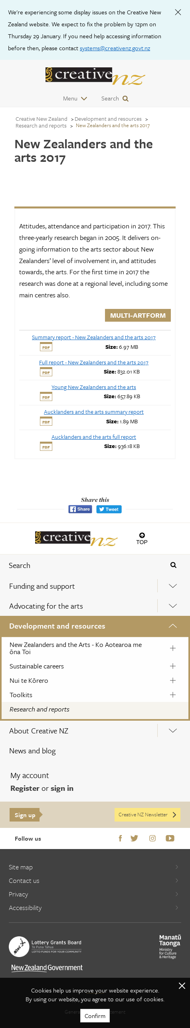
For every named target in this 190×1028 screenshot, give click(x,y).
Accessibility (94, 907)
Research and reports (39, 709)
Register (25, 787)
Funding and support (42, 585)
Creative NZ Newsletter (148, 814)
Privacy (94, 894)
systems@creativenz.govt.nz (115, 47)
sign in (62, 787)
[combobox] (79, 565)
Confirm (95, 1015)
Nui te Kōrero (29, 680)
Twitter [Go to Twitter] (134, 838)
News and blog (32, 750)
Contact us (94, 880)
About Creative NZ (38, 730)
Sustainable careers (37, 666)
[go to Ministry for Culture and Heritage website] (170, 947)
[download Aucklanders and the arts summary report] (94, 411)
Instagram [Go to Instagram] (152, 838)
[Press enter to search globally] (173, 565)
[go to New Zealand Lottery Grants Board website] (45, 946)
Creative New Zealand (41, 118)
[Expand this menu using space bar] (172, 586)
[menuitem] (95, 586)
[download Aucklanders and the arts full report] (93, 436)
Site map (94, 867)
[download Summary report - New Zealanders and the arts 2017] (94, 337)
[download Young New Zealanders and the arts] (93, 387)
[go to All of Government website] (47, 968)
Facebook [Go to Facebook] (120, 838)
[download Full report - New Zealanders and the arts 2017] (93, 362)
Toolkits (21, 695)
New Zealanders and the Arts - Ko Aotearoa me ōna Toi (76, 648)
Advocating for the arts (46, 605)
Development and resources (57, 625)
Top (142, 542)
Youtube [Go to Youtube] (170, 838)
